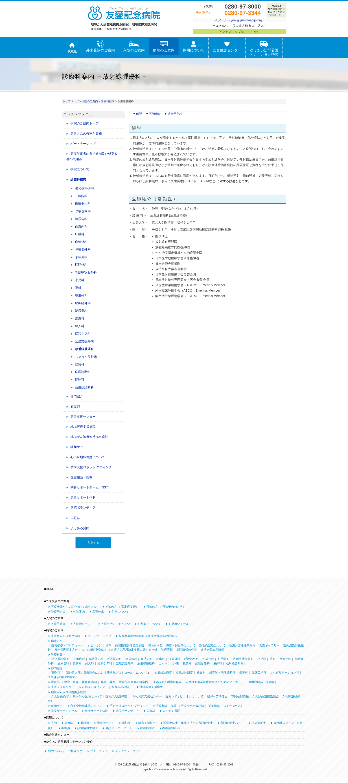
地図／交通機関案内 (242, 645)
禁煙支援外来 (84, 341)
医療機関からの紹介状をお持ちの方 (74, 606)
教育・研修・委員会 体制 (80, 682)
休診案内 (79, 611)
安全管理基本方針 (66, 649)
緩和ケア (76, 447)
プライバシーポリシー (129, 751)
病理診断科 (83, 372)
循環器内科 (83, 203)
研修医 (68, 723)
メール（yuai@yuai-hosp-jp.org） (241, 20)
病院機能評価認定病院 (129, 645)
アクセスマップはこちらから (239, 31)
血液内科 (81, 226)
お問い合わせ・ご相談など (64, 751)
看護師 (85, 723)
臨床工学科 (259, 672)
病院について (79, 169)
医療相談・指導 (81, 477)
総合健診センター (227, 46)
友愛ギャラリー (269, 645)
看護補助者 (147, 728)
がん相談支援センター (93, 687)
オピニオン (94, 645)
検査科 (201, 672)
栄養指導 (214, 706)
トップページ (71, 101)
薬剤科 (55, 672)
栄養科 (243, 672)
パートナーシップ (83, 143)
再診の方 (152, 606)
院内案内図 (155, 645)
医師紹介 (155, 113)
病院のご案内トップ (84, 123)
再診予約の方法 (172, 606)
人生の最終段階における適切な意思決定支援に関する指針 (119, 649)
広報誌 (75, 518)
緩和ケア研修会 (217, 696)
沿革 (108, 645)
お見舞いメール (179, 624)
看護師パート (105, 723)
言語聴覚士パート (232, 723)
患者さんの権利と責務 (86, 133)
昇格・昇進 (108, 682)
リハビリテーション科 (284, 672)
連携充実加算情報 (212, 649)
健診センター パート (119, 728)
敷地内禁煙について (212, 645)
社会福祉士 (258, 723)
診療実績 (167, 649)
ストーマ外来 (232, 706)
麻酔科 (79, 379)
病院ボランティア (83, 507)
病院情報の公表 (186, 649)
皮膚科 (79, 318)
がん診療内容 (60, 696)
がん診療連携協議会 (265, 696)
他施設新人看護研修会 (167, 682)
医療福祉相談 (120, 687)
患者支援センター (83, 416)
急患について (120, 611)
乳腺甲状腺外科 (86, 272)
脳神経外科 (83, 303)
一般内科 (81, 196)
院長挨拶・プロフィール (67, 645)
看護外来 (98, 611)
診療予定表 (175, 113)
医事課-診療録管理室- (62, 677)
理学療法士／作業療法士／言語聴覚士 (188, 723)
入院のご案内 (134, 46)
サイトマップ (98, 751)
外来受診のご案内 (100, 46)
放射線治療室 (163, 672)
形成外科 (81, 257)
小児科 (79, 280)
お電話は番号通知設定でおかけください (276, 10)
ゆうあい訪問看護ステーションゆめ (264, 48)
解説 (139, 113)
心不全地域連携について (87, 457)
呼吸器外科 (83, 249)
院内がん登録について (87, 696)
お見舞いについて (149, 624)
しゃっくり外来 (86, 356)
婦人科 (79, 326)
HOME (72, 47)
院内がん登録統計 (117, 696)
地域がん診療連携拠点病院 (89, 437)
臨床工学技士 (147, 723)
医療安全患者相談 (192, 706)
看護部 (75, 406)
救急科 (79, 364)
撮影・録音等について (180, 645)
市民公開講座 (240, 696)
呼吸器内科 (83, 211)
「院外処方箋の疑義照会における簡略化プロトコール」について (105, 672)
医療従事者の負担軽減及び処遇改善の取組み (92, 156)
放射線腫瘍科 (84, 349)
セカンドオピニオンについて (184, 696)
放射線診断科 (84, 387)
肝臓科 (79, 234)
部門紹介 (76, 396)
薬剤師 (126, 723)
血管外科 (81, 242)
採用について (193, 46)
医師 (54, 723)
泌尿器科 (81, 311)
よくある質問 (79, 528)
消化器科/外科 (85, 188)
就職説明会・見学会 (261, 682)
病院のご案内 (164, 46)
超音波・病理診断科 (222, 672)
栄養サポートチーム (64, 710)
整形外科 (81, 295)
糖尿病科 (81, 219)
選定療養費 (128, 606)
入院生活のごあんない (115, 624)
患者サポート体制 (83, 497)
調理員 (65, 728)
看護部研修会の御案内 (133, 682)
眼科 (78, 288)
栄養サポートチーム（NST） (90, 487)
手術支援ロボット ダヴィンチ (91, 467)
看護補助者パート (174, 728)
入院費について (83, 624)
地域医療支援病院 (83, 426)
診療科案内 (107, 101)
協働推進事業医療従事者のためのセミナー (213, 682)
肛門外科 (81, 264)
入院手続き (58, 624)
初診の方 (111, 606)
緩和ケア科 (83, 333)
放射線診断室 (184, 672)
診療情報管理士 (87, 728)
